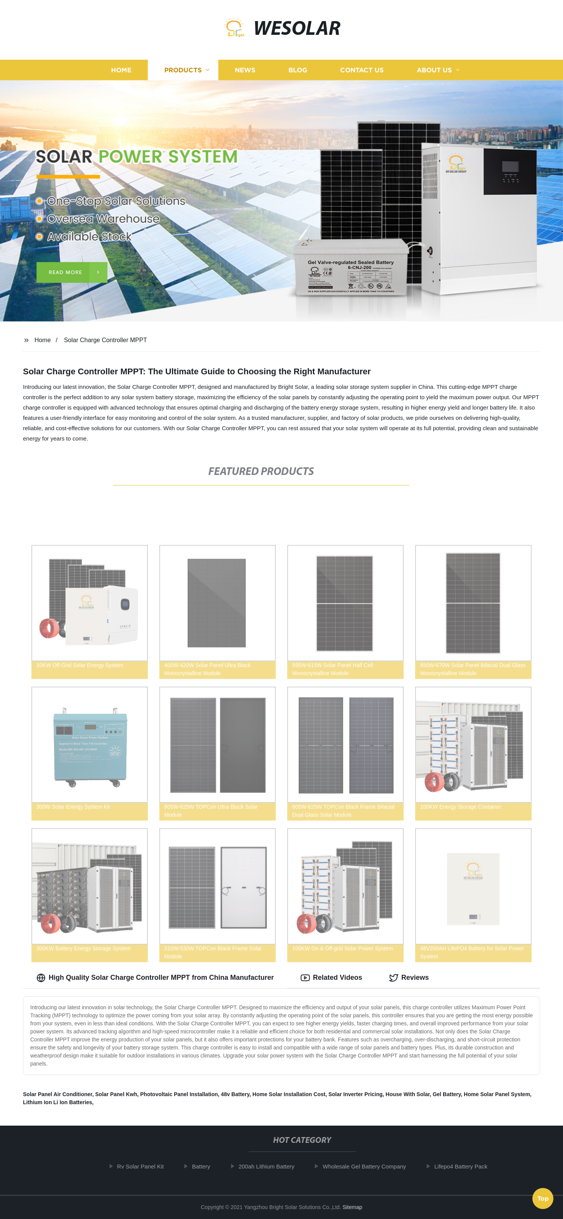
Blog (297, 69)
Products (183, 69)
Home (121, 69)
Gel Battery (447, 1094)
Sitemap (352, 1207)
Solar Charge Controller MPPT (105, 340)
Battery (206, 1166)
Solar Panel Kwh (116, 1094)
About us (434, 69)
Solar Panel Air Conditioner (57, 1094)
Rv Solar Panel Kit (145, 1166)
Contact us (362, 69)
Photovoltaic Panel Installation (179, 1094)
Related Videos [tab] (331, 977)
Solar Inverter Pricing (355, 1094)
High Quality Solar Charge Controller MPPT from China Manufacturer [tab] (155, 977)
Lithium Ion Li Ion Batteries (57, 1102)
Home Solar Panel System (497, 1094)
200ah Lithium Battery (272, 1166)
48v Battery (235, 1094)
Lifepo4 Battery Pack (466, 1166)
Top (543, 1198)
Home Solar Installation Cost (289, 1094)
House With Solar (408, 1094)
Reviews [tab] (409, 977)
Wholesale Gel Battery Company (369, 1166)
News (245, 69)
